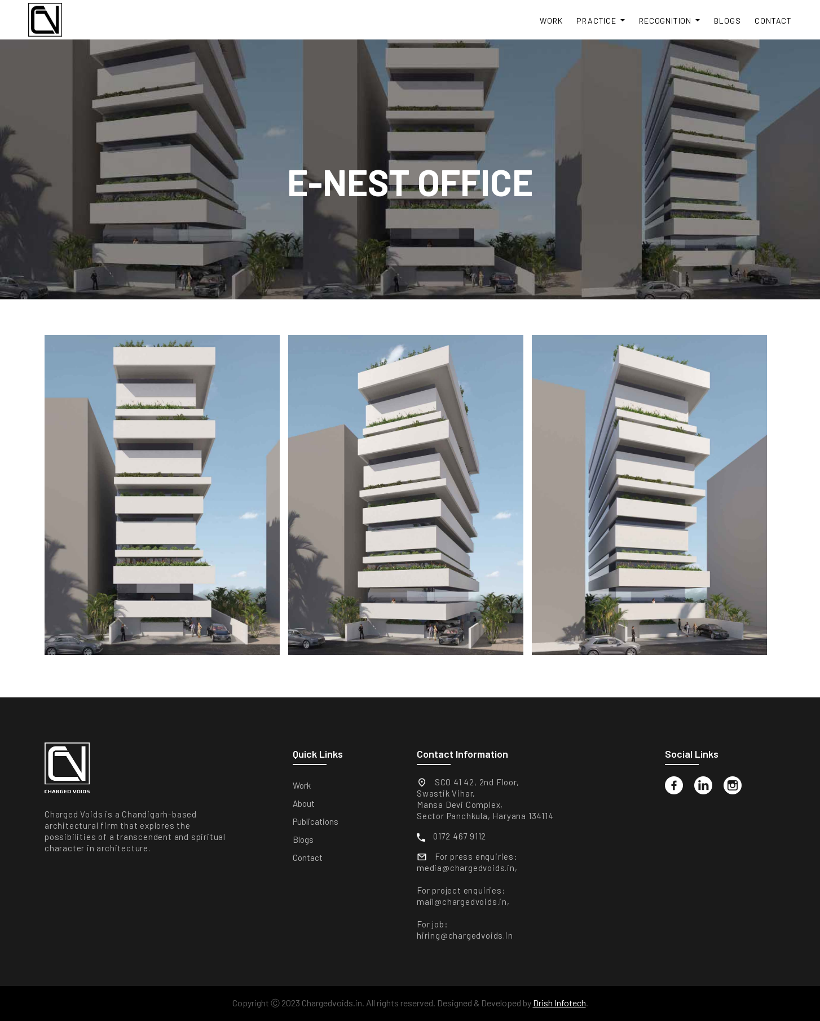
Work (551, 20)
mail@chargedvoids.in (462, 901)
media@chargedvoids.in (466, 868)
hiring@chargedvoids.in (465, 935)
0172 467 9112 (459, 836)
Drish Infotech (559, 1002)
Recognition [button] (666, 20)
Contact (773, 20)
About (304, 803)
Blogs (727, 20)
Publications (315, 821)
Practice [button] (597, 20)
